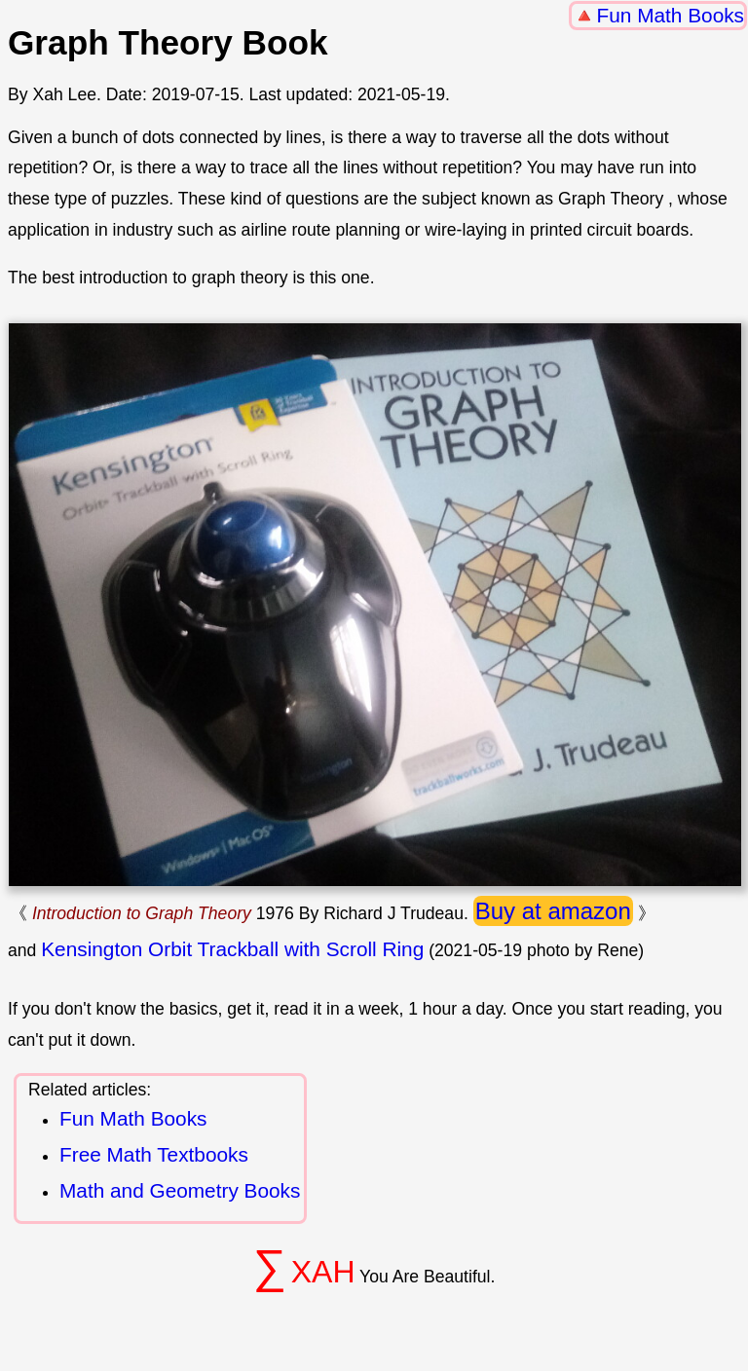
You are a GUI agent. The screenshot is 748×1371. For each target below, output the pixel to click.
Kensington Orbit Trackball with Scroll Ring (232, 949)
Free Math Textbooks (153, 1154)
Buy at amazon (553, 911)
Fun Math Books (670, 15)
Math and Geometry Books (179, 1190)
